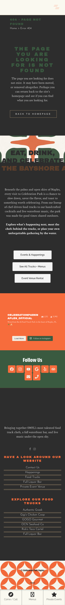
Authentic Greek (32, 510)
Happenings (32, 472)
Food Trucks (32, 477)
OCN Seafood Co (32, 524)
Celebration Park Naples (33, 570)
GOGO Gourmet (32, 519)
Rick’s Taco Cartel (32, 529)
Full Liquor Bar (32, 482)
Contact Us (32, 467)
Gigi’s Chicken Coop (32, 514)
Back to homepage (33, 114)
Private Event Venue (32, 486)
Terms (32, 583)
